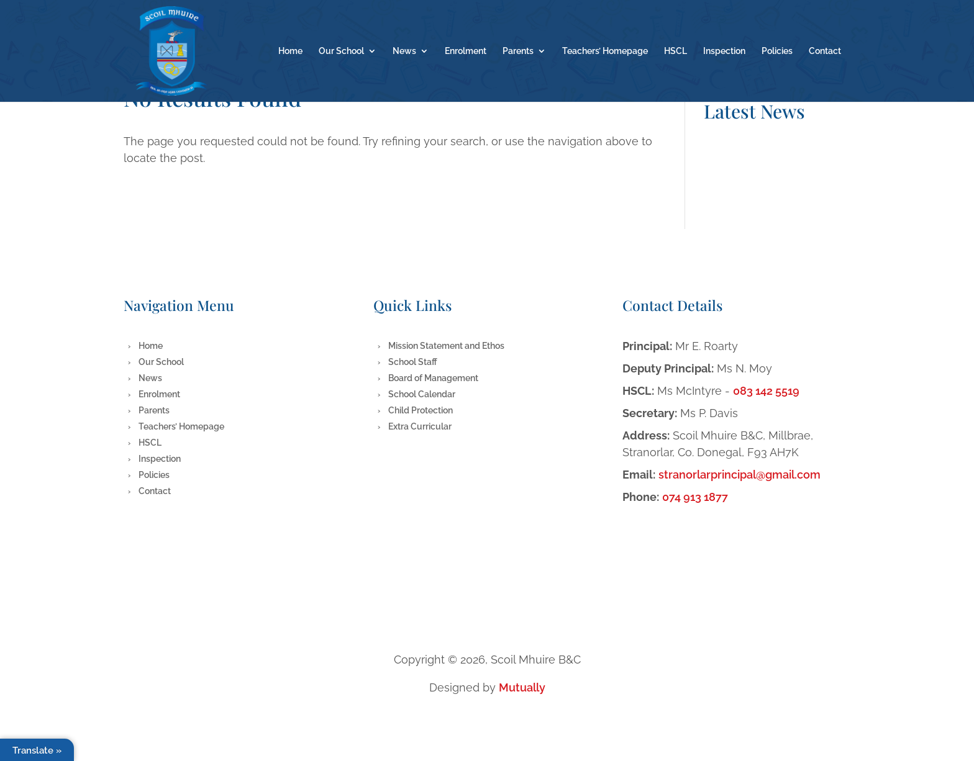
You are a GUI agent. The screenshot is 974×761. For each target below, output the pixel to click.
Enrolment (465, 51)
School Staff (412, 362)
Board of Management (433, 378)
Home (290, 51)
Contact (825, 51)
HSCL (675, 51)
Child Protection (420, 410)
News (404, 51)
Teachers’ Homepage (605, 51)
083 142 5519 (766, 390)
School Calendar (421, 394)
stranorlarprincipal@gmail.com (739, 474)
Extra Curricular (420, 426)
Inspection (724, 51)
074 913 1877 (695, 496)
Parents (518, 51)
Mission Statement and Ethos (446, 346)
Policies (777, 51)
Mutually (522, 687)
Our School (341, 51)
